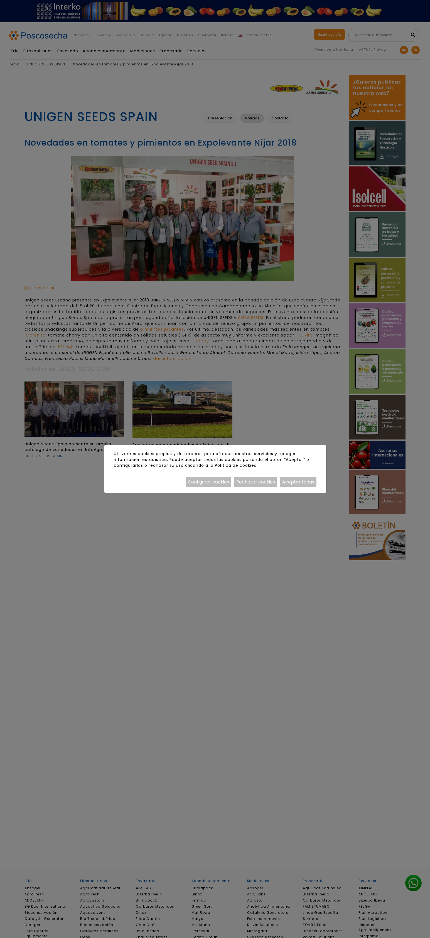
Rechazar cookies (255, 482)
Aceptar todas (298, 482)
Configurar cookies (208, 482)
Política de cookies (235, 465)
